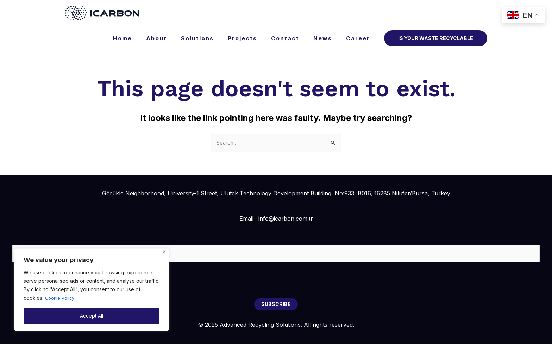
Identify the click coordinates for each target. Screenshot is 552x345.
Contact (292, 38)
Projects (252, 38)
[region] (91, 290)
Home (140, 38)
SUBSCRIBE (276, 305)
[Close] (164, 252)
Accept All (91, 316)
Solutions (210, 38)
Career (359, 38)
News (327, 38)
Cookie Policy (61, 298)
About (172, 38)
